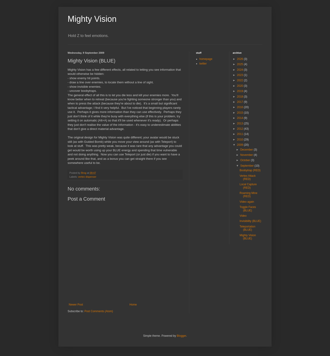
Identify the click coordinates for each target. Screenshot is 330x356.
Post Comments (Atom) (98, 311)
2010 (240, 139)
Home (133, 304)
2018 (240, 96)
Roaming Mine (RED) (248, 194)
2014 (240, 118)
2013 (240, 123)
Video (242, 215)
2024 (240, 69)
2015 (240, 112)
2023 (240, 75)
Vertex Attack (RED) (247, 177)
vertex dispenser (87, 176)
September (247, 165)
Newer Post (76, 304)
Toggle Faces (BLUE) (247, 208)
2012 (240, 128)
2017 (240, 102)
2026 (240, 59)
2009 (240, 144)
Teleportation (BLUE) (247, 228)
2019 (240, 91)
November (247, 155)
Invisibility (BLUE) (250, 221)
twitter (203, 63)
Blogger (181, 335)
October (245, 160)
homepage (205, 59)
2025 (240, 64)
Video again (246, 201)
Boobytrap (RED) (249, 170)
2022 (240, 80)
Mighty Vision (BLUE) (247, 237)
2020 (240, 85)
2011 (240, 134)
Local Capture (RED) (248, 186)
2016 (240, 107)
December (247, 149)
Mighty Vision (92, 19)
